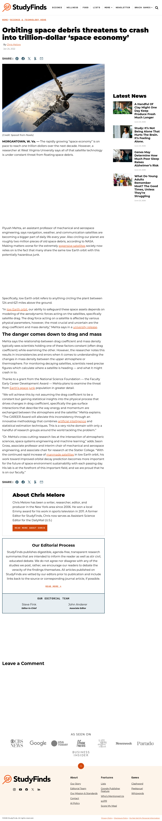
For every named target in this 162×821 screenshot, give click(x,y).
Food (86, 7)
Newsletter (123, 7)
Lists (96, 7)
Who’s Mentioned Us (112, 796)
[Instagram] (14, 789)
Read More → (53, 586)
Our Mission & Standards (84, 793)
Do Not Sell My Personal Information (144, 818)
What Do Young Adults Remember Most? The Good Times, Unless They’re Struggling (146, 186)
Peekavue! (137, 788)
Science (57, 7)
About (74, 777)
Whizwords (137, 793)
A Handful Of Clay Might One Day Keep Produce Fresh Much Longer (145, 110)
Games (135, 777)
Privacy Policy (107, 818)
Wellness (72, 7)
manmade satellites (60, 454)
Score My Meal (109, 806)
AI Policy (75, 803)
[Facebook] (27, 789)
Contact (74, 798)
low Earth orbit (17, 309)
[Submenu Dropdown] (112, 7)
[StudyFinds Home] (24, 7)
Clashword (137, 783)
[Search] (157, 8)
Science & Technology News (28, 20)
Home (5, 20)
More (108, 7)
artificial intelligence (72, 421)
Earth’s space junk (22, 388)
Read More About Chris (30, 528)
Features (107, 777)
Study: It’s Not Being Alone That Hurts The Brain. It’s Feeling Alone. (147, 134)
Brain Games (143, 7)
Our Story (75, 783)
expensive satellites (72, 245)
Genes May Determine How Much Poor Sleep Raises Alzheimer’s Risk (146, 158)
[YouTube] (20, 789)
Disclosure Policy (121, 818)
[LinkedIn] (39, 789)
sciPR (104, 801)
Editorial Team (78, 788)
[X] (33, 789)
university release (85, 327)
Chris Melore (14, 44)
